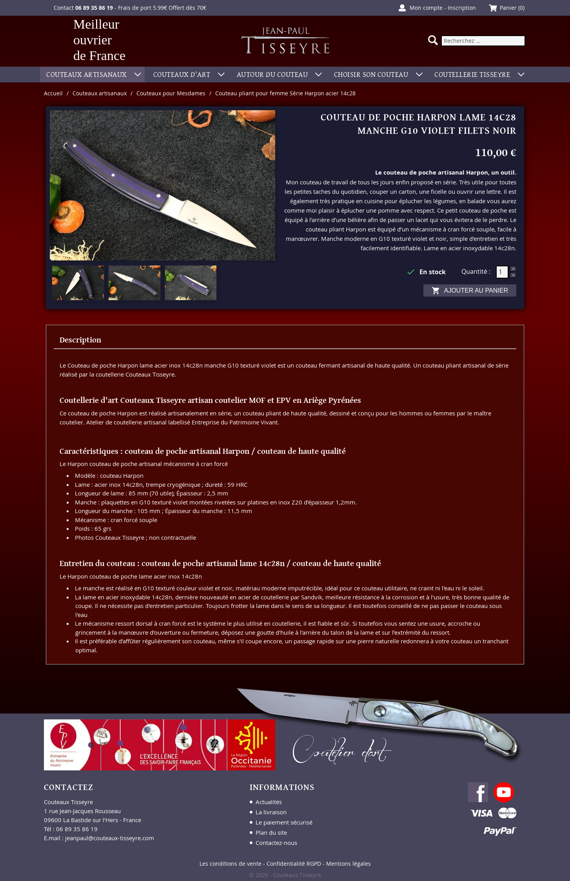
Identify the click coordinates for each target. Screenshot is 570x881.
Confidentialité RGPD (294, 863)
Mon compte (426, 7)
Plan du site (271, 832)
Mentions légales (348, 863)
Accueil (53, 93)
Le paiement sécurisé (284, 822)
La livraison (271, 812)
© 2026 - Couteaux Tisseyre (285, 875)
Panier (508, 7)
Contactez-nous (276, 842)
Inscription (462, 7)
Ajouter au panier (470, 290)
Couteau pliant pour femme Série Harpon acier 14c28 (285, 93)
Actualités (269, 802)
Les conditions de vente (230, 863)
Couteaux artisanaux (100, 93)
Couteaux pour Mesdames (170, 93)
